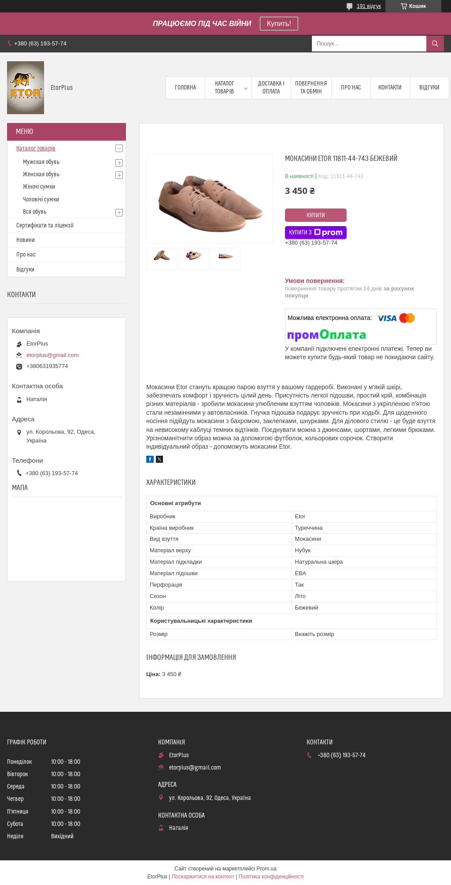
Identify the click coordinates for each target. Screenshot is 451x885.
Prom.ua (267, 869)
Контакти (390, 87)
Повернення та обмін (311, 87)
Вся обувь (34, 212)
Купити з (316, 233)
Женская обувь (41, 174)
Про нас (351, 87)
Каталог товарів (224, 87)
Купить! (279, 23)
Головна (185, 87)
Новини (25, 240)
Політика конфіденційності (271, 877)
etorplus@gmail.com (52, 355)
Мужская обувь (41, 162)
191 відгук (369, 6)
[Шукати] (435, 44)
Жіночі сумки (39, 186)
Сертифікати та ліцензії (45, 225)
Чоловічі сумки (41, 199)
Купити (316, 215)
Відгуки (429, 87)
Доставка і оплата (271, 87)
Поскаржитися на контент (203, 877)
